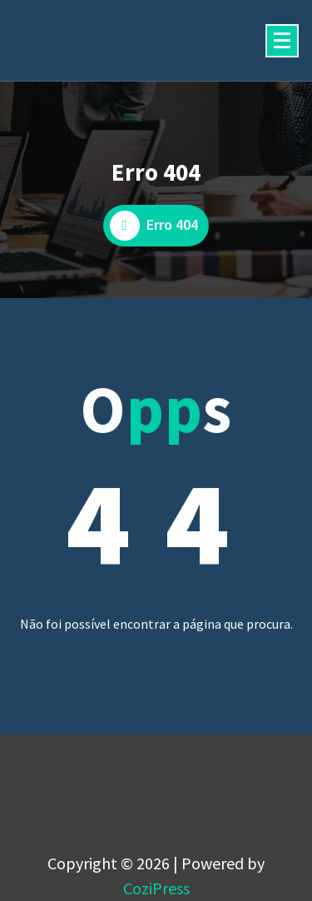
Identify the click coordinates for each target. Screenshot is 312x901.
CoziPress (156, 888)
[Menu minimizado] (282, 40)
